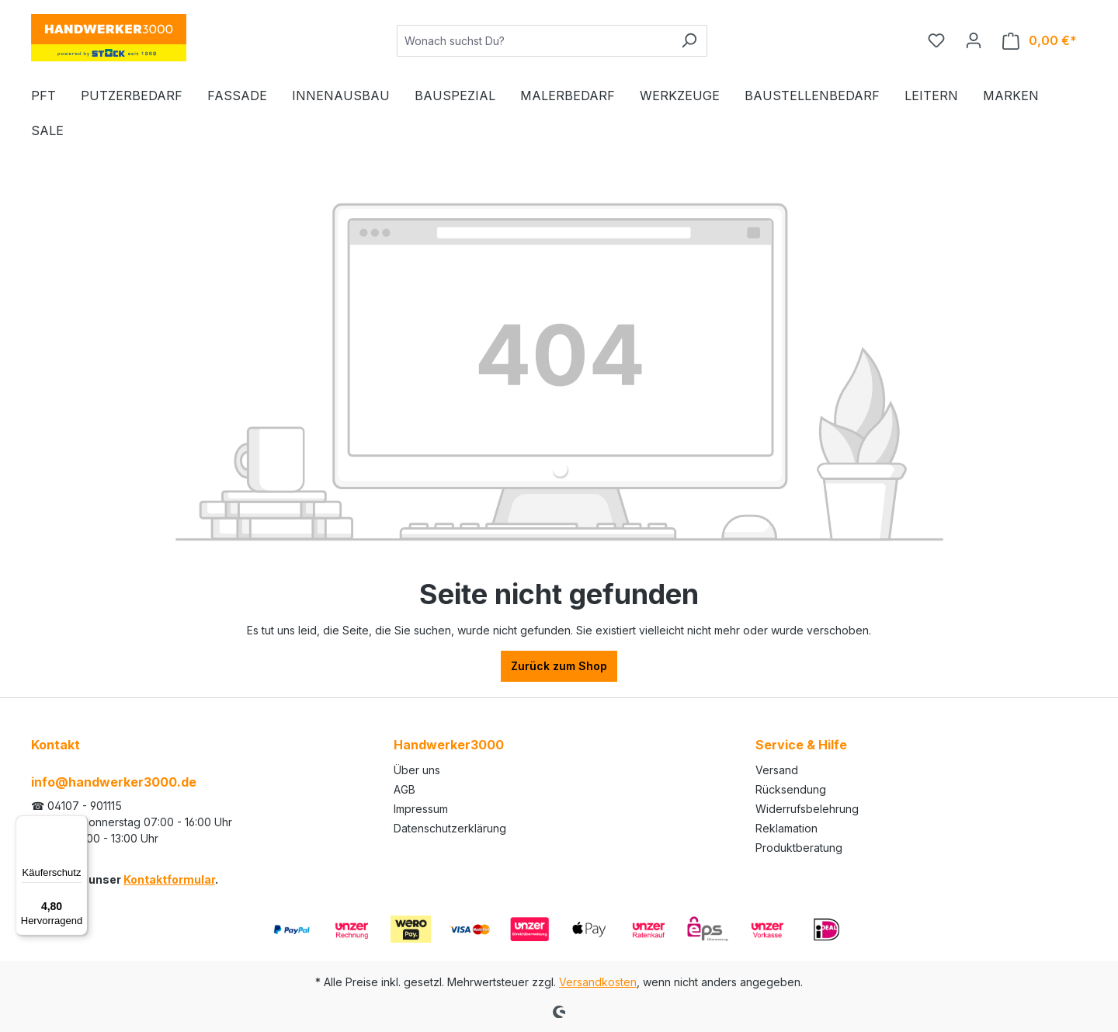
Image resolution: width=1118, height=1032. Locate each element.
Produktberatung (798, 847)
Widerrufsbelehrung (807, 808)
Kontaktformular (169, 879)
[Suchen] (689, 41)
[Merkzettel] (936, 40)
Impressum (421, 808)
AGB (404, 789)
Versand (776, 770)
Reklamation (786, 828)
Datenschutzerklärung (450, 828)
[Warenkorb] (1039, 41)
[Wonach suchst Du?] (534, 41)
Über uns (417, 770)
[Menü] (78, 824)
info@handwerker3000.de (113, 782)
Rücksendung (790, 789)
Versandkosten (598, 982)
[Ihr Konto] (973, 40)
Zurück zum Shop (559, 665)
